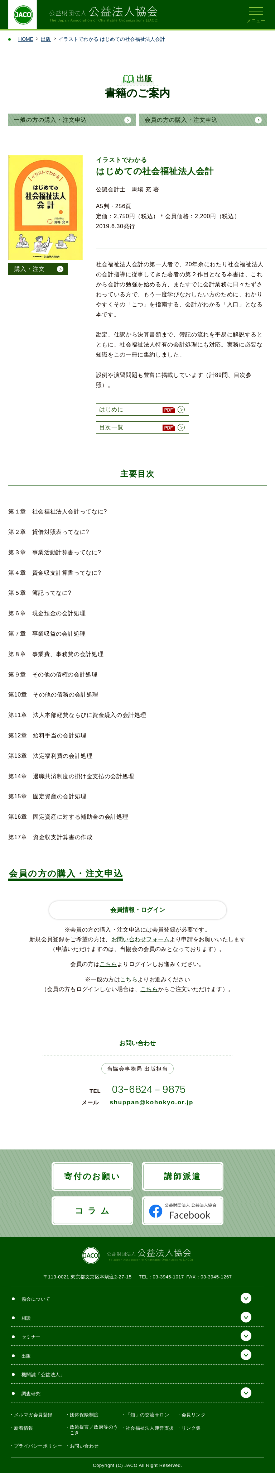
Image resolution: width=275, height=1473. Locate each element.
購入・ (29, 269)
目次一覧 (111, 427)
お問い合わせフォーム (140, 939)
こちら (108, 964)
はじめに (111, 409)
